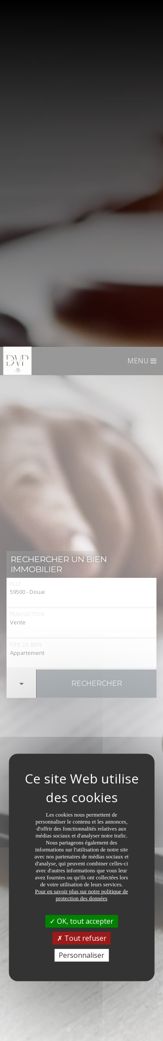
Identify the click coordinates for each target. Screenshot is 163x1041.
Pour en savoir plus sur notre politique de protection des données (81, 547)
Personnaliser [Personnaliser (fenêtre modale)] (81, 608)
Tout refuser (81, 591)
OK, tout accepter (81, 574)
